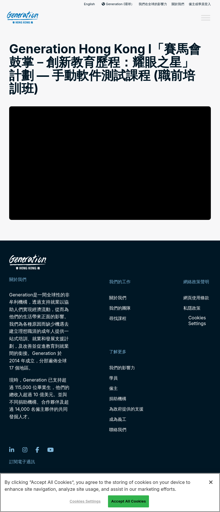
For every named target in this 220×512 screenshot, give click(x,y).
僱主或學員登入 (200, 4)
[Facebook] (37, 450)
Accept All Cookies (128, 501)
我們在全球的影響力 (153, 4)
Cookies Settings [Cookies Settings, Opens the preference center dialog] (85, 501)
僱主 (113, 388)
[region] (110, 492)
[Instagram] (25, 450)
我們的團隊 (120, 308)
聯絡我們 (117, 429)
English (89, 4)
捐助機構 (117, 398)
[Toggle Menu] (205, 17)
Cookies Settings (197, 320)
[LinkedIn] (11, 450)
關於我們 (178, 4)
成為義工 (117, 419)
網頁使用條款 (196, 297)
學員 (113, 378)
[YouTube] (50, 450)
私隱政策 (192, 308)
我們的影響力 (122, 367)
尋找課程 (117, 318)
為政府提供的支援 (126, 409)
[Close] (211, 482)
